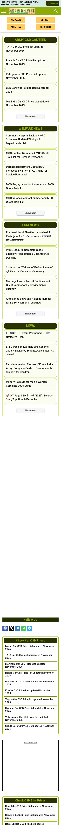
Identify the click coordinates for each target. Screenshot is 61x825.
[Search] (56, 11)
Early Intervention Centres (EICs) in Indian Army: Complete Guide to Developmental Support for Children (30, 368)
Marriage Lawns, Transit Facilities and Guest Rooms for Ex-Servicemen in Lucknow (28, 285)
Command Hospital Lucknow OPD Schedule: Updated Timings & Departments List (25, 139)
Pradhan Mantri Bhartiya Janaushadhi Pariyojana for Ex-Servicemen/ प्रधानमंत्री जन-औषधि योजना (28, 236)
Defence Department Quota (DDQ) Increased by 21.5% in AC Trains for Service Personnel (26, 170)
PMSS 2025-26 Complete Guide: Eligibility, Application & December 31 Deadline (27, 253)
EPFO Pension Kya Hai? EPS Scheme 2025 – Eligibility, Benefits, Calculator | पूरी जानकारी (30, 350)
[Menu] (4, 11)
